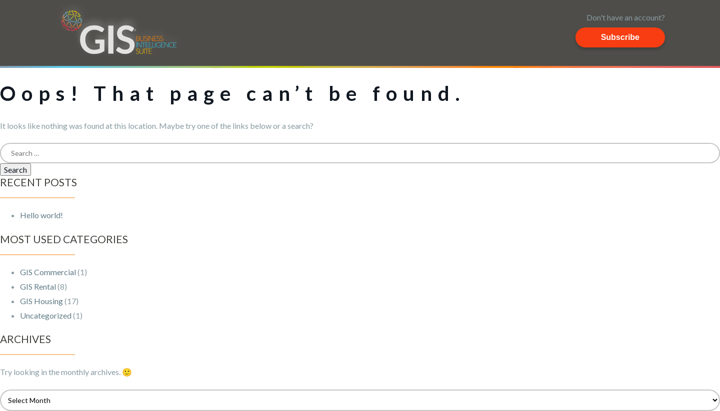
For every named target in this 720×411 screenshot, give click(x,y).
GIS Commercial (48, 272)
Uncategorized (46, 315)
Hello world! (41, 215)
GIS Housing (41, 301)
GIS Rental (38, 286)
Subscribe (620, 37)
